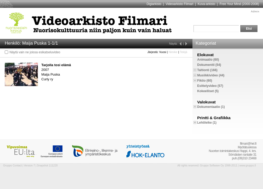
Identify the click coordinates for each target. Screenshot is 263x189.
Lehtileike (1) (206, 122)
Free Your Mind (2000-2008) (239, 4)
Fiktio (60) (204, 80)
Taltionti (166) (207, 70)
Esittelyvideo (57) (210, 86)
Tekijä (183, 52)
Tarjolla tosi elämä (56, 65)
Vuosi (162, 52)
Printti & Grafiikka (214, 118)
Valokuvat (206, 102)
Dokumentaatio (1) (211, 107)
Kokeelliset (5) (208, 91)
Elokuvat (205, 54)
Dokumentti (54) (209, 65)
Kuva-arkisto (206, 4)
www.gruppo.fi (247, 165)
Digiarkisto (154, 4)
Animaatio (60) (208, 59)
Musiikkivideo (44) (210, 75)
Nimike (172, 52)
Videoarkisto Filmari (179, 4)
